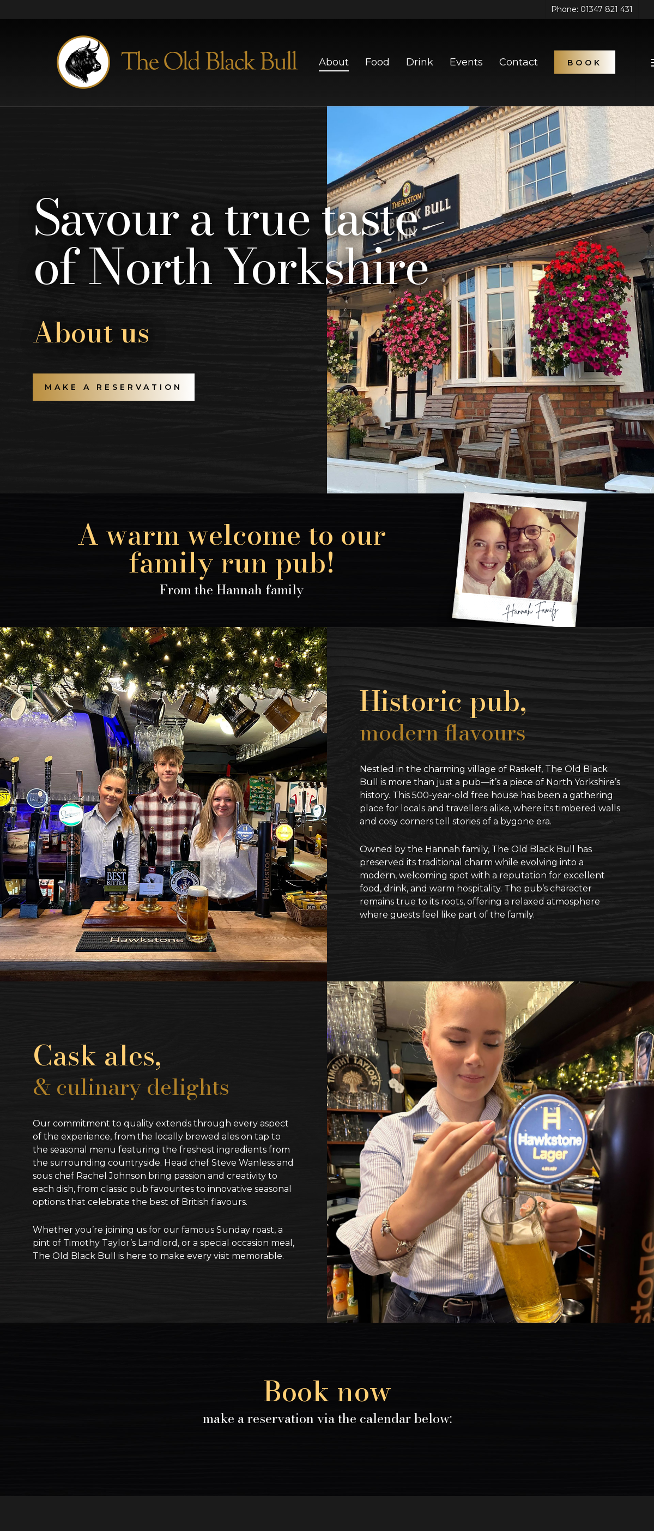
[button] (114, 387)
